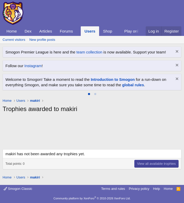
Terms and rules (113, 189)
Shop (107, 31)
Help (156, 189)
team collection (89, 52)
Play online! (134, 31)
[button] (77, 31)
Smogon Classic (18, 189)
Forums (66, 31)
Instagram (33, 66)
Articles (45, 31)
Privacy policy (139, 189)
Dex (28, 31)
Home (11, 31)
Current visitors (14, 40)
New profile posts (42, 40)
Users (90, 31)
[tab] (89, 94)
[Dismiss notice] (176, 52)
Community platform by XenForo (92, 198)
